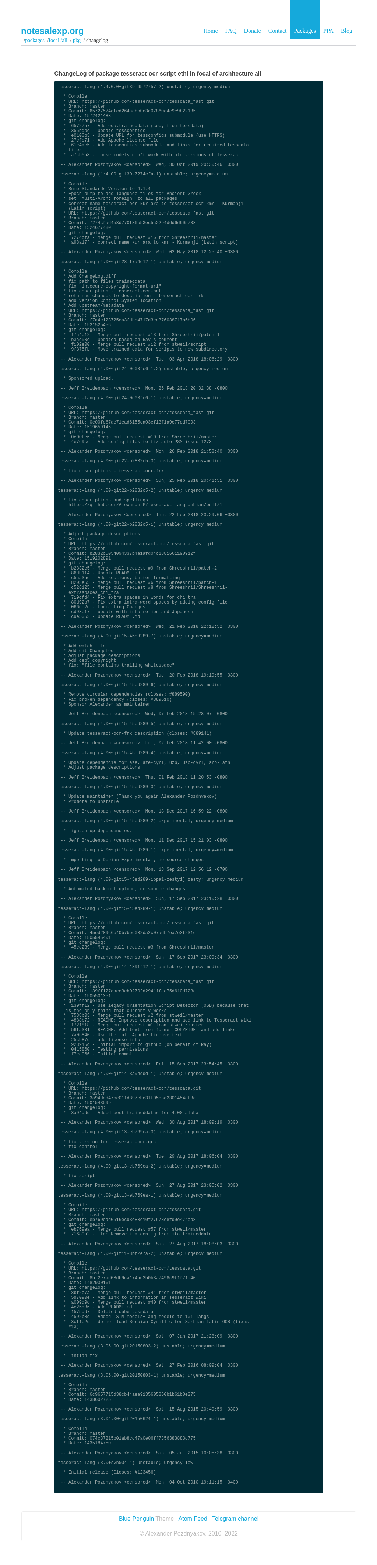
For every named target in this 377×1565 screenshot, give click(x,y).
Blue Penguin (136, 1519)
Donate (252, 31)
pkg (76, 40)
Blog (346, 31)
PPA (328, 31)
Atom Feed (193, 1519)
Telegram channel (235, 1519)
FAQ (231, 31)
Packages (305, 31)
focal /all (58, 40)
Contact (277, 31)
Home (211, 31)
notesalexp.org (52, 31)
